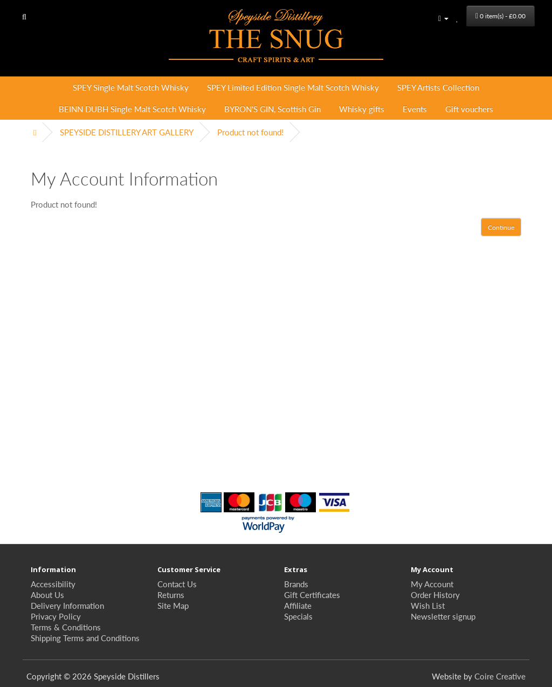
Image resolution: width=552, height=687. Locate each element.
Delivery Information (67, 605)
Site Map (173, 605)
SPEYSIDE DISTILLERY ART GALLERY (127, 132)
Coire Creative (500, 676)
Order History (435, 594)
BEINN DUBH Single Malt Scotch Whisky (132, 108)
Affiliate (298, 605)
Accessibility (53, 583)
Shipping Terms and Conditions (85, 637)
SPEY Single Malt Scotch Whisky (131, 87)
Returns (170, 594)
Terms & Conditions (66, 627)
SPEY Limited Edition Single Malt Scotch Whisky (293, 87)
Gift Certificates (312, 594)
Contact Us (177, 583)
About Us (47, 594)
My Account (432, 583)
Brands (296, 583)
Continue (501, 227)
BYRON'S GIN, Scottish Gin (272, 108)
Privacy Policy (56, 616)
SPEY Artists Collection (438, 87)
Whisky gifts (361, 108)
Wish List (428, 605)
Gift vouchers (469, 108)
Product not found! (250, 132)
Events (415, 108)
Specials (298, 616)
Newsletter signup (443, 616)
